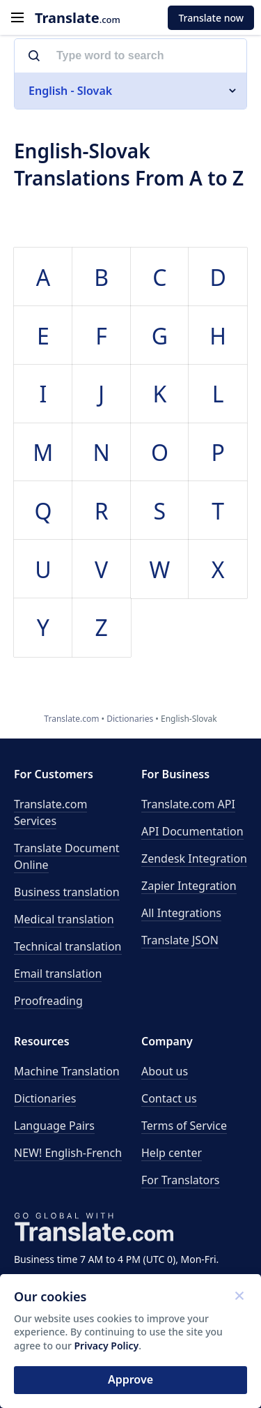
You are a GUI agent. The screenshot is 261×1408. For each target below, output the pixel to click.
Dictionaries (45, 1098)
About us (164, 1071)
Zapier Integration (189, 885)
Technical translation (68, 946)
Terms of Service (184, 1125)
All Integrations (181, 913)
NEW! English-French (68, 1152)
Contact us (169, 1098)
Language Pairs (54, 1125)
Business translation (67, 892)
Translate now (211, 17)
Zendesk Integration (194, 858)
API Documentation (192, 831)
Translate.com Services (50, 812)
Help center (171, 1152)
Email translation (58, 973)
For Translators (180, 1180)
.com (77, 17)
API (188, 804)
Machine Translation (67, 1071)
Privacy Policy (106, 1345)
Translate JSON (180, 940)
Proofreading (48, 1000)
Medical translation (64, 919)
